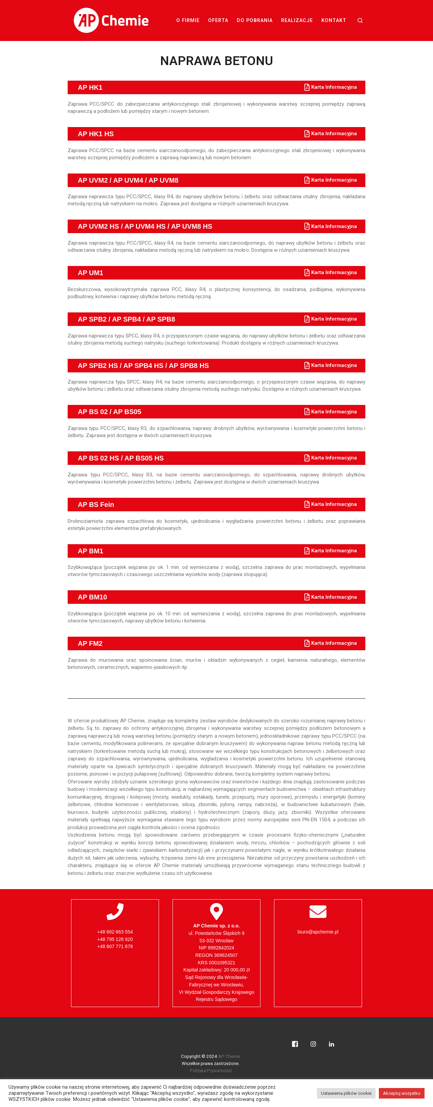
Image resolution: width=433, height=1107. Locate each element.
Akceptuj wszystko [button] (401, 1093)
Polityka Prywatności (211, 1070)
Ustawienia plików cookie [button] (346, 1093)
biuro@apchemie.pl (318, 932)
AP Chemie (229, 1056)
